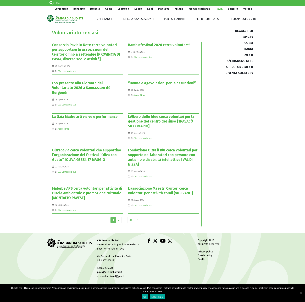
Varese (247, 8)
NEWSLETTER (244, 31)
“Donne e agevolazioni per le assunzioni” (162, 83)
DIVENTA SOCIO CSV (239, 73)
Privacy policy (205, 251)
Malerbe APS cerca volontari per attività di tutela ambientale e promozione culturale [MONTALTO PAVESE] (87, 193)
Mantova (164, 8)
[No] (300, 293)
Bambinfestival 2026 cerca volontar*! (159, 45)
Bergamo (79, 8)
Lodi (150, 8)
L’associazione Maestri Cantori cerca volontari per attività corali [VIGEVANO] (160, 190)
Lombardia (61, 8)
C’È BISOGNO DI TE (240, 61)
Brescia (95, 8)
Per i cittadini (174, 18)
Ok (144, 297)
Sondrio (233, 8)
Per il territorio (207, 18)
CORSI (248, 43)
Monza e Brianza (199, 8)
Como (109, 8)
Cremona (123, 8)
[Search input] (152, 3)
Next (137, 220)
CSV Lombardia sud (67, 71)
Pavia (219, 8)
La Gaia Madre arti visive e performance (85, 116)
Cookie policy (205, 255)
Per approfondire (243, 18)
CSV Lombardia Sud (143, 57)
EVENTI (248, 55)
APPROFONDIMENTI (239, 67)
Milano (179, 8)
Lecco (138, 8)
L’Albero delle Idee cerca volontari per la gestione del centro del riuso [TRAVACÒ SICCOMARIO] (161, 121)
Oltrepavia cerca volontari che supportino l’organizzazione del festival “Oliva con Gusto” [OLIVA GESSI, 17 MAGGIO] (86, 155)
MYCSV (248, 37)
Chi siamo (103, 18)
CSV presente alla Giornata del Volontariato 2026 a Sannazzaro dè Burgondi (81, 88)
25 (131, 219)
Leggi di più (157, 297)
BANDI (248, 49)
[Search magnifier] (255, 3)
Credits (201, 259)
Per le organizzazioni (136, 18)
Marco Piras (139, 95)
